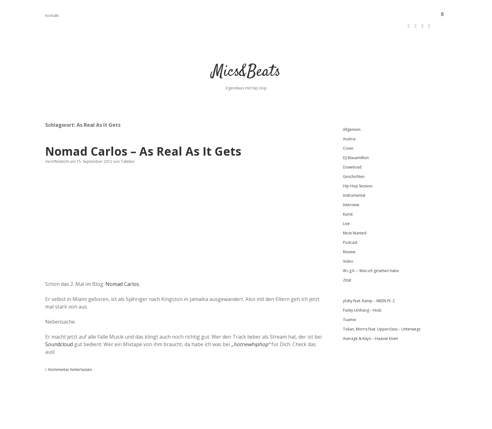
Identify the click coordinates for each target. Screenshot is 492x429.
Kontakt (52, 15)
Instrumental (354, 176)
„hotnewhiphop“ (250, 325)
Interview (351, 186)
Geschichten (354, 157)
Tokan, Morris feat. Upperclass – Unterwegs (381, 310)
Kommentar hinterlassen (70, 350)
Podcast (350, 223)
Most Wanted (354, 214)
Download (352, 148)
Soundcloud (59, 325)
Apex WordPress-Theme (226, 422)
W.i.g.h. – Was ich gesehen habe (371, 252)
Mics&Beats (246, 53)
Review (349, 233)
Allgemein (352, 110)
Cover (348, 129)
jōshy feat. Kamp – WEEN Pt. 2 (369, 282)
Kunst (348, 195)
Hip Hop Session (357, 167)
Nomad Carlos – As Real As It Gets (143, 132)
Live (346, 204)
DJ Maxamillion (356, 139)
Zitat (347, 261)
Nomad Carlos (122, 265)
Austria (349, 120)
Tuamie (349, 300)
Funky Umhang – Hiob (362, 291)
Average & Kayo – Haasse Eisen (370, 319)
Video (348, 242)
